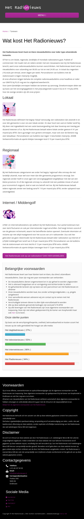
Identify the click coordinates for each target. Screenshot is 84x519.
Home (5, 31)
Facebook (10, 497)
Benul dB (63, 514)
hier (13, 312)
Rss (8, 506)
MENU (42, 15)
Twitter (10, 500)
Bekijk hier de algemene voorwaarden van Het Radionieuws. (24, 405)
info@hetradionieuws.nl (18, 473)
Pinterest (10, 503)
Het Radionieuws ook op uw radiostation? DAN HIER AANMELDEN (34, 255)
